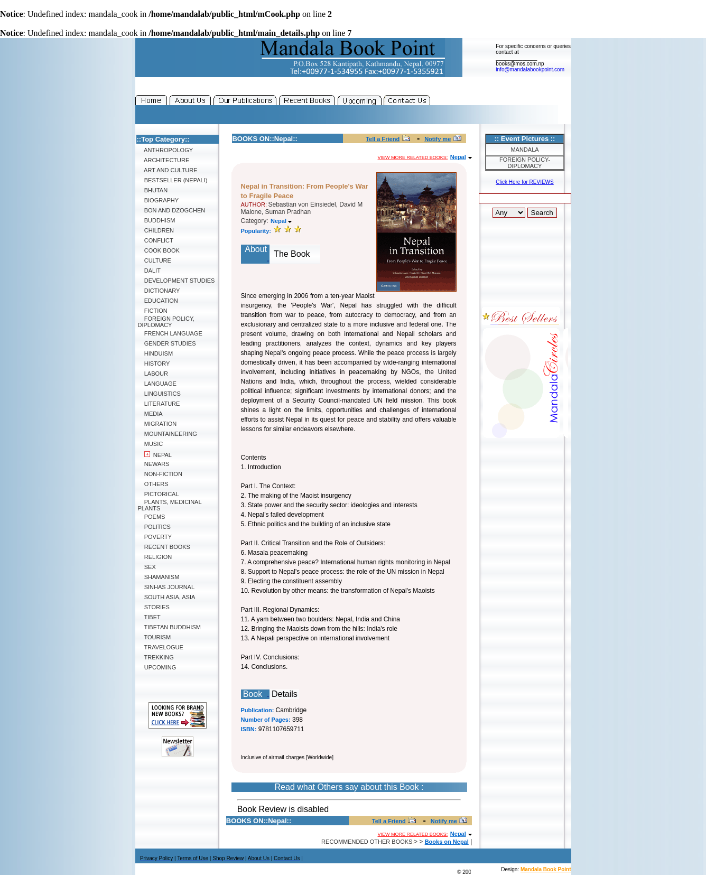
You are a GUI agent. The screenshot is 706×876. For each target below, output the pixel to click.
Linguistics (159, 393)
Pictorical (158, 494)
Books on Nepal (447, 841)
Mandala (524, 149)
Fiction (153, 310)
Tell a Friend (383, 139)
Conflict (155, 240)
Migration (157, 424)
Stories (154, 607)
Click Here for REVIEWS (524, 182)
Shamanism (159, 577)
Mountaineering (167, 434)
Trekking (156, 657)
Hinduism (155, 353)
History (154, 363)
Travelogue (160, 647)
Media (150, 414)
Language (157, 383)
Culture (154, 260)
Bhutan (153, 190)
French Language (170, 333)
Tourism (154, 637)
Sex (147, 567)
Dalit (149, 270)
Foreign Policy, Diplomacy (166, 321)
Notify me (437, 139)
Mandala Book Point (546, 869)
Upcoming (157, 667)
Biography (158, 200)
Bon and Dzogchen (172, 210)
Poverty (155, 537)
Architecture (164, 160)
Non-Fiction (160, 474)
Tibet (149, 617)
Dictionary (159, 290)
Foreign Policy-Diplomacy (524, 162)
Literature (159, 403)
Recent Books (164, 547)
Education (158, 300)
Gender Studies (167, 343)
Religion (155, 557)
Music (150, 444)
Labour (153, 373)
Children (156, 230)
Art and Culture (168, 170)
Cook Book (159, 250)
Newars (154, 464)
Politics (154, 527)
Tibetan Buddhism (169, 627)
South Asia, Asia (167, 597)
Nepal (155, 455)
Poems (151, 517)
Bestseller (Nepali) (173, 180)
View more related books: (413, 157)
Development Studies (176, 280)
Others (153, 484)
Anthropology (165, 150)
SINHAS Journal (166, 587)
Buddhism (156, 220)
